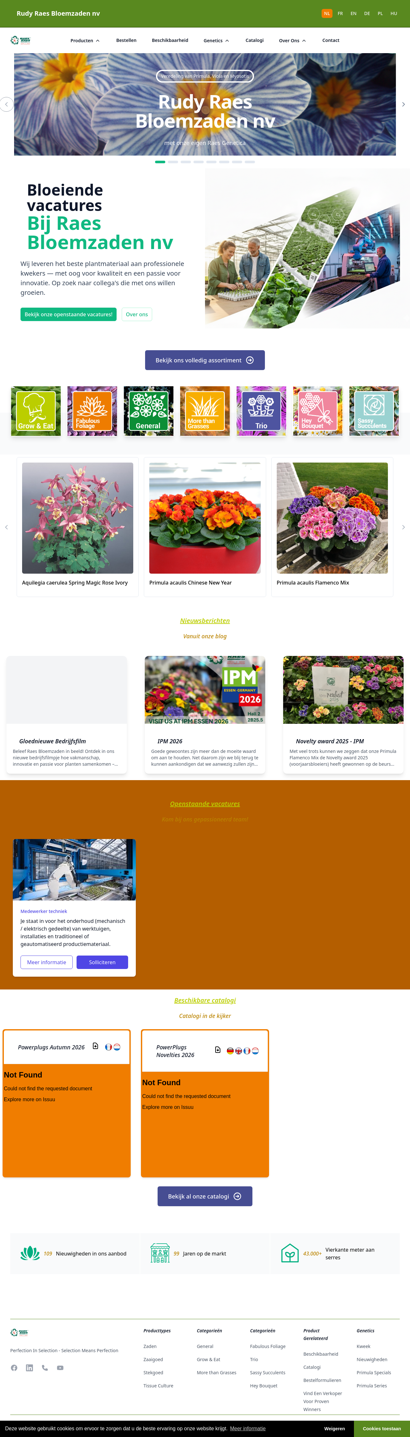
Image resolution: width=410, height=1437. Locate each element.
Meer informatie (46, 962)
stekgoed (153, 1372)
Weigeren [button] (334, 1428)
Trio (254, 1359)
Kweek (364, 1346)
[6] (224, 162)
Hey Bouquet (263, 1386)
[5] (211, 162)
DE (367, 13)
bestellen (126, 40)
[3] (186, 162)
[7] (237, 162)
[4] (198, 162)
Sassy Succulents (267, 1372)
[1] (160, 162)
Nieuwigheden (372, 1359)
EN (353, 13)
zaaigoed (153, 1359)
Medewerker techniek (43, 911)
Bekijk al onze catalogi (205, 1196)
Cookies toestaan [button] (382, 1428)
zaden (150, 1346)
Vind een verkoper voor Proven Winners (322, 1401)
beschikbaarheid (170, 40)
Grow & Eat (208, 1359)
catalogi (255, 40)
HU (393, 13)
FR (340, 13)
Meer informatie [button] (248, 1428)
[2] (173, 162)
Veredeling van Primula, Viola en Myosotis (205, 76)
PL (380, 13)
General (205, 1346)
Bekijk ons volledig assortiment (205, 360)
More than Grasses (216, 1372)
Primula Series (372, 1386)
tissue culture (158, 1386)
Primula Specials (374, 1372)
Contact (331, 40)
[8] (250, 162)
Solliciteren (102, 962)
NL (327, 13)
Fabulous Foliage (268, 1346)
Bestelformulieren (322, 1380)
